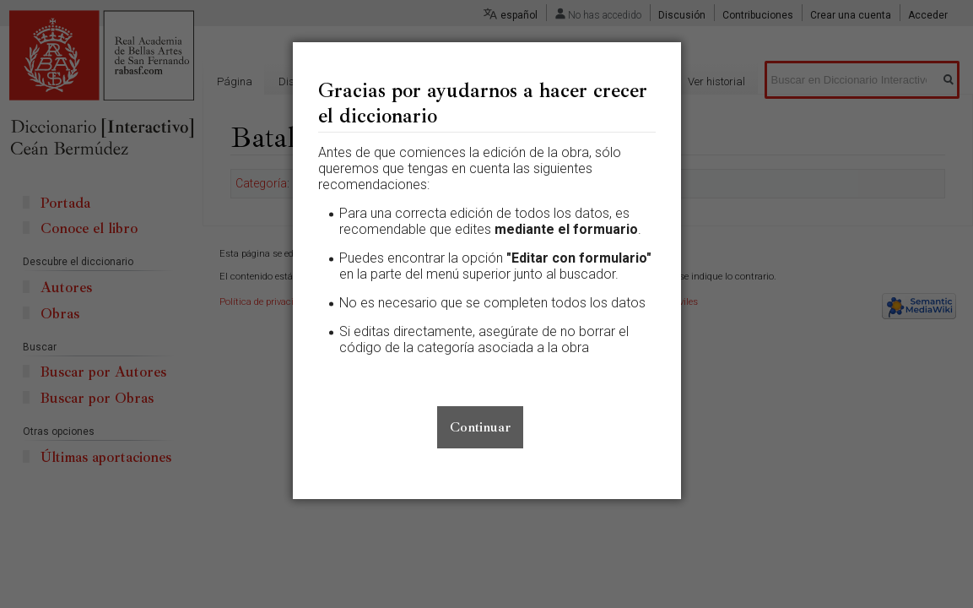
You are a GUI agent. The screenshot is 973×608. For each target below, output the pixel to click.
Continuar (480, 427)
